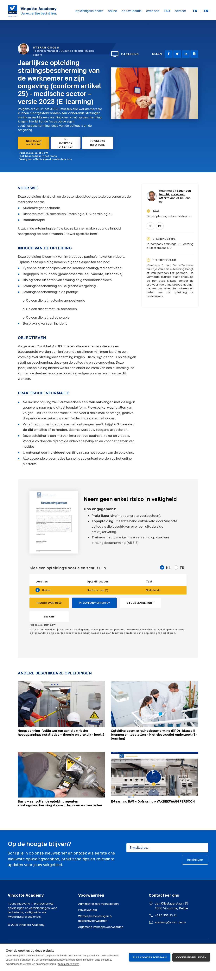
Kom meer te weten (68, 963)
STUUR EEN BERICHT (140, 602)
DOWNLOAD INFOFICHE (97, 142)
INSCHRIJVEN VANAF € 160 (33, 142)
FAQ (167, 11)
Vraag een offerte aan (33, 159)
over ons (152, 11)
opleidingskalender (89, 11)
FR (195, 11)
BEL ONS (49, 616)
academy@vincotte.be (170, 922)
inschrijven (195, 860)
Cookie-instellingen (191, 957)
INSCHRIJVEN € (49, 603)
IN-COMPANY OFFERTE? (66, 142)
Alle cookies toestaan (150, 957)
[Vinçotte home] (12, 11)
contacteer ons (62, 159)
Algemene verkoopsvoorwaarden (100, 926)
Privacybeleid (87, 909)
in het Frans (49, 155)
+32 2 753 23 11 (166, 915)
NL (150, 226)
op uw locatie (132, 11)
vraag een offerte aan (172, 196)
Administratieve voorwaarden (98, 903)
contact (180, 11)
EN (206, 11)
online (112, 11)
